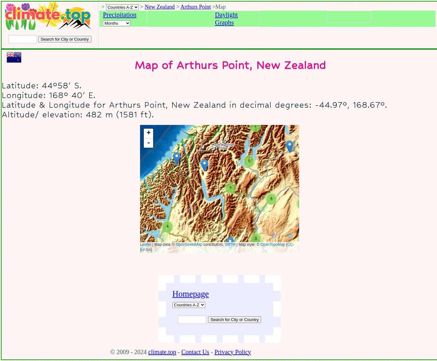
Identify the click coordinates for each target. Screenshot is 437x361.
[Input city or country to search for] (22, 39)
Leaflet (145, 244)
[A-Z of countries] (188, 305)
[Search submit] (64, 39)
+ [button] (148, 133)
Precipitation (119, 14)
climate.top (162, 352)
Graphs (224, 22)
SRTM (230, 244)
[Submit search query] (234, 319)
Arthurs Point (195, 7)
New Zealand (160, 7)
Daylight (226, 14)
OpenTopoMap (272, 244)
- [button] (148, 143)
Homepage (190, 294)
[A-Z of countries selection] (122, 7)
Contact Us (195, 352)
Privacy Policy (233, 352)
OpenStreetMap (189, 244)
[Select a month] (116, 23)
